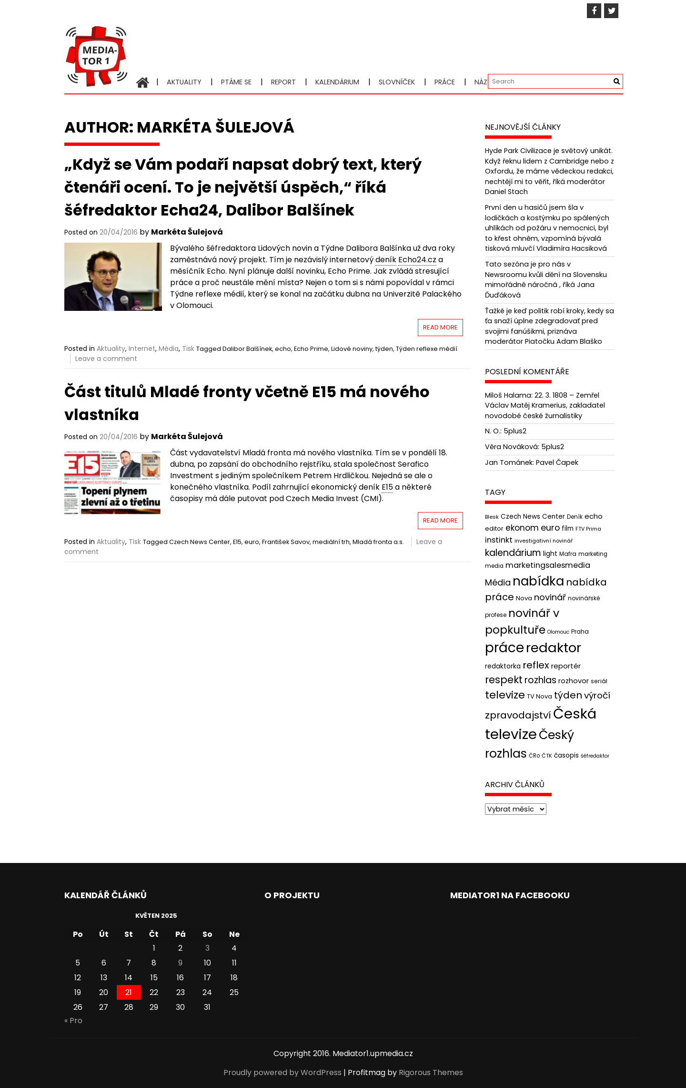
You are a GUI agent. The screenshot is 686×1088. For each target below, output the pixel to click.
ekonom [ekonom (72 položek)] (522, 528)
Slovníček (397, 82)
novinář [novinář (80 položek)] (550, 597)
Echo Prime (311, 349)
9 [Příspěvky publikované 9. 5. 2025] (180, 962)
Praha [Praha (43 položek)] (580, 631)
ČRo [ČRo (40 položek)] (534, 756)
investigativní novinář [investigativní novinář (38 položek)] (543, 540)
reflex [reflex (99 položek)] (536, 665)
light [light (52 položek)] (550, 553)
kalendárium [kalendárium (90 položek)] (513, 552)
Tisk (188, 348)
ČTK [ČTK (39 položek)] (547, 756)
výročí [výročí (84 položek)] (597, 695)
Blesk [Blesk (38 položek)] (492, 517)
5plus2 (515, 431)
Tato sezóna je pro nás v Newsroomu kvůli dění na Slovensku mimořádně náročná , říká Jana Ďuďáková (546, 279)
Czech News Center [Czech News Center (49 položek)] (533, 516)
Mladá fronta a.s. (378, 542)
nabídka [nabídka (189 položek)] (538, 581)
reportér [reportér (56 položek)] (566, 666)
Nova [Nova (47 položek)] (524, 598)
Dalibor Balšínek (247, 349)
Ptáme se (236, 82)
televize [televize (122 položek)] (505, 695)
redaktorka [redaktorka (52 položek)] (503, 666)
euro (251, 542)
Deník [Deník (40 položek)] (575, 517)
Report (283, 82)
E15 (237, 542)
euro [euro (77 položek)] (550, 528)
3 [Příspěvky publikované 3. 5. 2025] (207, 948)
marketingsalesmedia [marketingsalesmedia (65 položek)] (547, 565)
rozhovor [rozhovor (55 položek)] (573, 681)
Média (169, 348)
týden (384, 349)
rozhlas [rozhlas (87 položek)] (540, 680)
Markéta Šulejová (187, 231)
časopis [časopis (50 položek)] (566, 755)
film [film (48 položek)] (568, 528)
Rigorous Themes (431, 1072)
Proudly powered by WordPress (282, 1072)
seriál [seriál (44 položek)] (599, 681)
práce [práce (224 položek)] (504, 647)
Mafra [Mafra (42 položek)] (567, 554)
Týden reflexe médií (426, 349)
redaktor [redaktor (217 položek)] (553, 647)
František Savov (286, 542)
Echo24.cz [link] (417, 259)
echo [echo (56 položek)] (594, 516)
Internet (142, 348)
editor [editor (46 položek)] (494, 528)
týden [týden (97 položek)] (568, 695)
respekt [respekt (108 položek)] (504, 680)
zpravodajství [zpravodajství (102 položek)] (518, 715)
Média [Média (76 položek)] (498, 582)
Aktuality (184, 82)
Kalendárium (337, 82)
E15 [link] (387, 487)
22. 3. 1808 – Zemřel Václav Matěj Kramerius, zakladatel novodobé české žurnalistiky (545, 405)
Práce (444, 82)
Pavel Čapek (557, 462)
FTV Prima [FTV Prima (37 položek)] (588, 529)
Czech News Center (199, 542)
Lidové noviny (352, 349)
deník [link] (385, 259)
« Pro (73, 1020)
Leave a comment (106, 358)
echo (283, 349)
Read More (440, 327)
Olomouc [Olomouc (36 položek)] (558, 632)
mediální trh (331, 542)
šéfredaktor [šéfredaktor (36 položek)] (595, 756)
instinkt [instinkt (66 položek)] (499, 539)
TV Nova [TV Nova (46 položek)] (539, 696)
